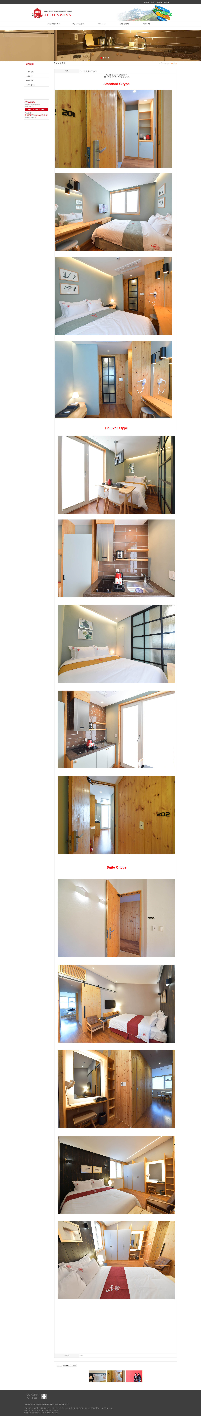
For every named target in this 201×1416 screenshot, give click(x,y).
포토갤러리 (31, 85)
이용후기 (30, 76)
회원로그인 (65, 1404)
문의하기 (30, 80)
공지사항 (30, 72)
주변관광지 (50, 1404)
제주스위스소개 (29, 1404)
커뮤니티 (58, 1404)
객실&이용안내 (41, 1404)
